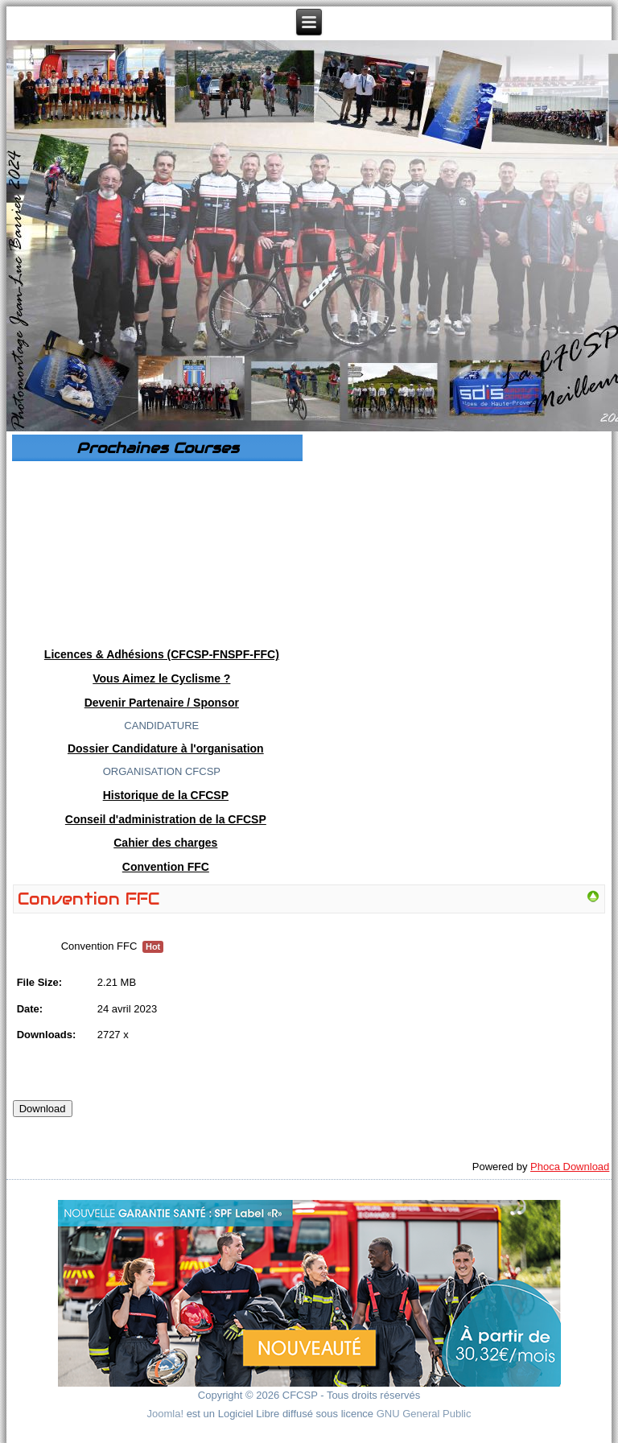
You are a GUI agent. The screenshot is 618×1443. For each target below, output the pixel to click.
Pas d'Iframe (157, 551)
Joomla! (165, 1414)
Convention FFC (165, 866)
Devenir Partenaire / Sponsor (161, 702)
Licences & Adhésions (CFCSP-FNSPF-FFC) (161, 654)
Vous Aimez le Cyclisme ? (161, 678)
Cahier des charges (165, 842)
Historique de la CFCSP (166, 795)
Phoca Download (569, 1167)
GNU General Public (424, 1414)
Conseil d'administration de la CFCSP (165, 819)
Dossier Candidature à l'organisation (166, 748)
